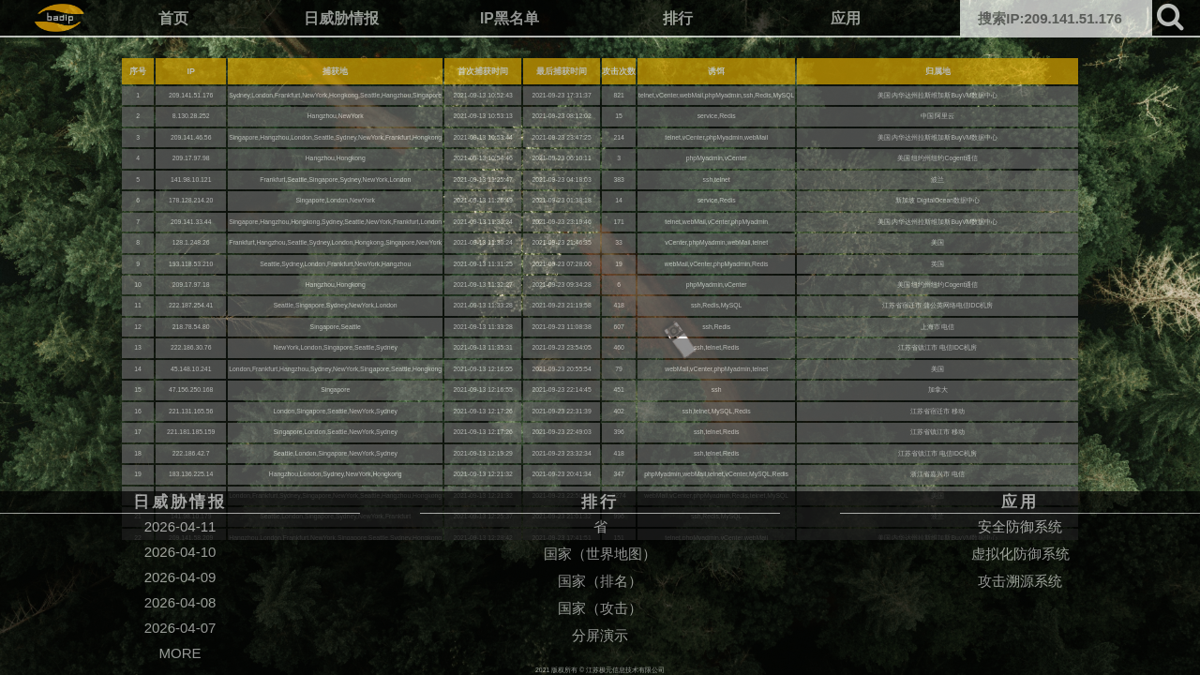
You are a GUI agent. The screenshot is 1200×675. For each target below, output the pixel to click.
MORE (180, 653)
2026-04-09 (180, 577)
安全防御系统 (1020, 526)
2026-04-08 (180, 602)
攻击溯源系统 (1020, 581)
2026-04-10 (180, 552)
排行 (678, 18)
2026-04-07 (180, 628)
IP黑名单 (509, 18)
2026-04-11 (180, 526)
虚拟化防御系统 (1020, 554)
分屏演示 (600, 635)
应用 (846, 18)
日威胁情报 (341, 18)
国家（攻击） (600, 608)
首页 (173, 18)
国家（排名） (600, 581)
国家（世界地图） (600, 554)
